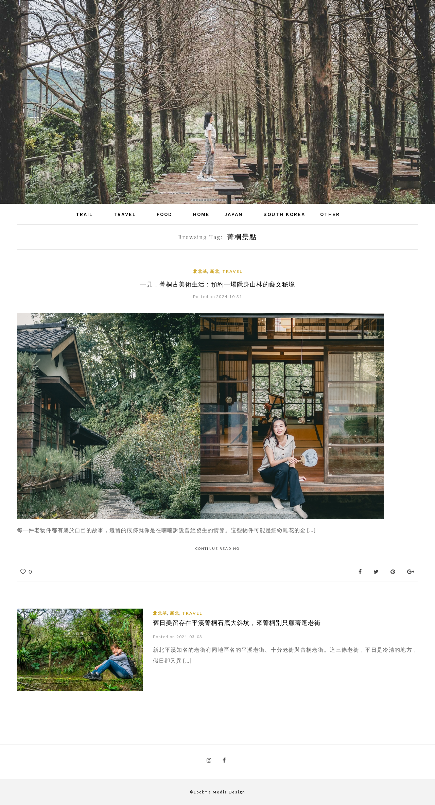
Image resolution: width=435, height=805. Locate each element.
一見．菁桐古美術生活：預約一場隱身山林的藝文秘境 (217, 284)
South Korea (284, 214)
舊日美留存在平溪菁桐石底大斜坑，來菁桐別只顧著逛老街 (237, 622)
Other (330, 214)
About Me (397, 8)
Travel (125, 214)
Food (164, 214)
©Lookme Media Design (217, 792)
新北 (215, 271)
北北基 (200, 271)
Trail (84, 214)
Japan (234, 214)
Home (201, 214)
